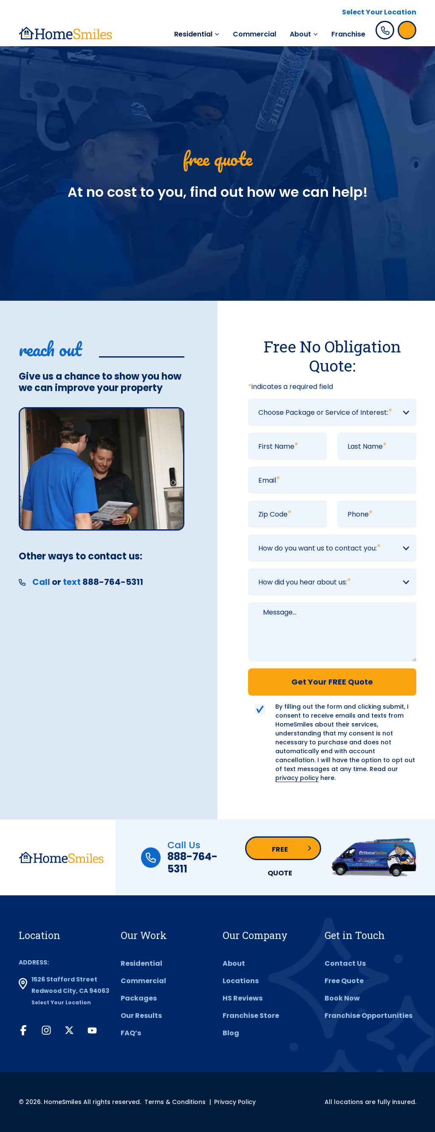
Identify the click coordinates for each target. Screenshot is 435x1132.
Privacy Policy (235, 1102)
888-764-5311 (192, 863)
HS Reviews (243, 998)
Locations (241, 981)
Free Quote (280, 852)
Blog (231, 1033)
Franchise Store (251, 1015)
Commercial (254, 34)
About (300, 34)
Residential (193, 34)
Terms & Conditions (175, 1102)
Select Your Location (379, 12)
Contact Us (345, 963)
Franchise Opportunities (368, 1015)
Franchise (348, 34)
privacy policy (297, 778)
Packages (139, 998)
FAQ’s (131, 1033)
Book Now (342, 998)
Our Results (141, 1015)
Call (41, 582)
